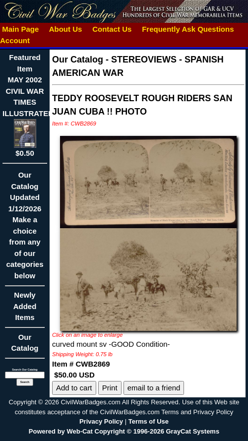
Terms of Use (148, 421)
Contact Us (112, 29)
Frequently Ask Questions (188, 29)
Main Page (20, 29)
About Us (65, 29)
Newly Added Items (25, 309)
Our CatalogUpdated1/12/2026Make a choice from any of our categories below (25, 228)
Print (110, 387)
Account (15, 40)
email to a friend (154, 387)
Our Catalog (24, 343)
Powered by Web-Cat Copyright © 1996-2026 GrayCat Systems (124, 431)
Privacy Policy (101, 421)
